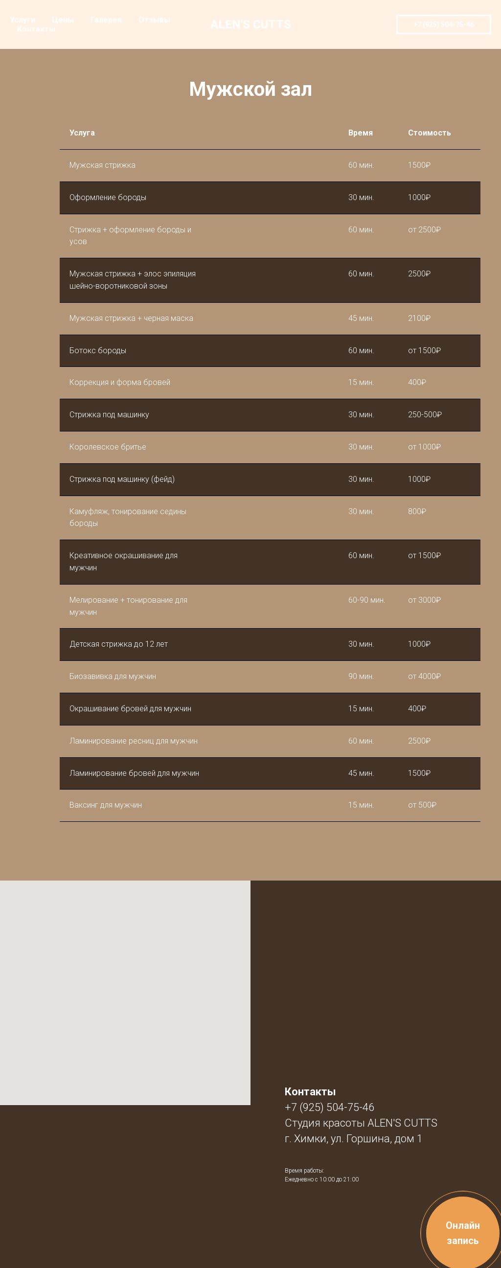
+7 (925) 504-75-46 (329, 1107)
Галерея (106, 19)
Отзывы (154, 19)
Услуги (22, 19)
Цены (63, 19)
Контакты (36, 29)
